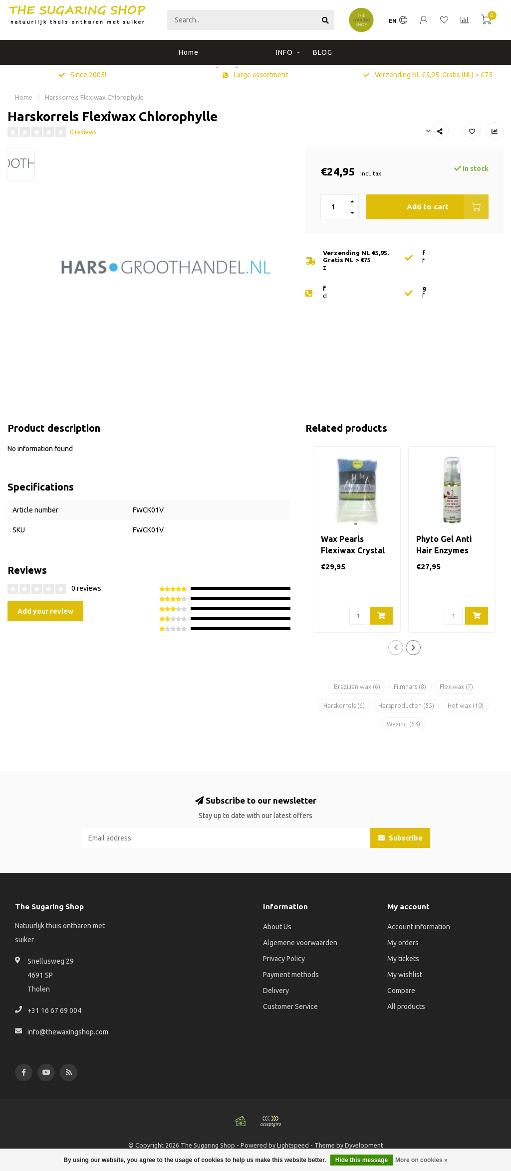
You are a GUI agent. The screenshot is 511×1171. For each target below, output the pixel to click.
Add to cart (448, 206)
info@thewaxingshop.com (67, 1032)
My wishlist (404, 975)
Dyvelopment (364, 1145)
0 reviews (83, 131)
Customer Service (290, 1006)
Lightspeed (293, 1145)
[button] (395, 647)
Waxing (403, 724)
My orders (403, 943)
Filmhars (410, 686)
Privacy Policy (284, 959)
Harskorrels (344, 705)
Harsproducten (406, 705)
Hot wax (466, 705)
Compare (401, 991)
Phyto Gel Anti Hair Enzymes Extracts (444, 550)
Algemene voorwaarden (300, 943)
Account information (418, 927)
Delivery (276, 991)
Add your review (45, 611)
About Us (277, 927)
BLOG (322, 52)
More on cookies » (421, 1160)
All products (406, 1006)
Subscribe (400, 838)
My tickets (403, 959)
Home (189, 52)
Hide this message (361, 1160)
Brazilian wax (357, 686)
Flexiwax (456, 686)
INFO (284, 52)
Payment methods (291, 975)
